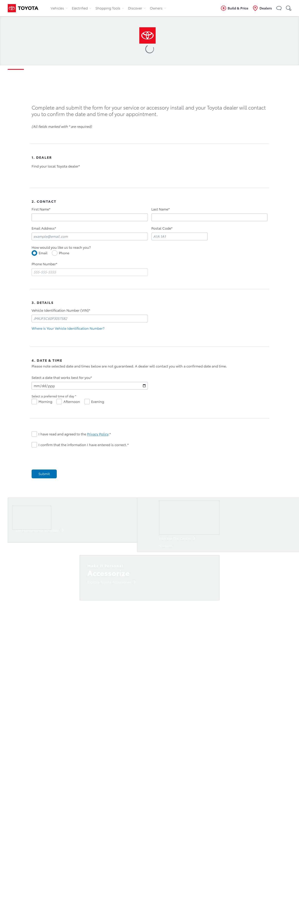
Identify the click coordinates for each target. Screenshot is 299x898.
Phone (64, 253)
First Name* (41, 209)
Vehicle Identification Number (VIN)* (61, 310)
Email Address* (44, 228)
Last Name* (160, 209)
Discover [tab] (137, 8)
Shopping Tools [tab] (109, 8)
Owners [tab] (158, 8)
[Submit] (44, 474)
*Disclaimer (166, 545)
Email (43, 253)
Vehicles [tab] (59, 8)
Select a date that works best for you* (62, 377)
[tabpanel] (149, 317)
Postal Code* (161, 228)
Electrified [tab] (81, 8)
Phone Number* (44, 264)
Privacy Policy (97, 434)
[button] (279, 8)
